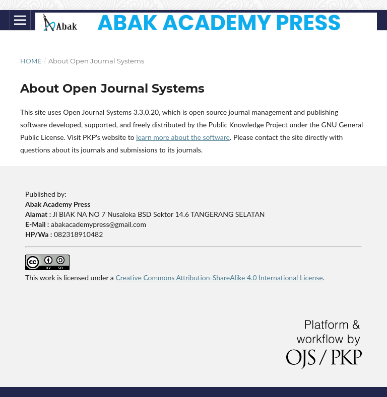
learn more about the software (183, 137)
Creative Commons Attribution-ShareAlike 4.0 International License (218, 277)
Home (31, 61)
